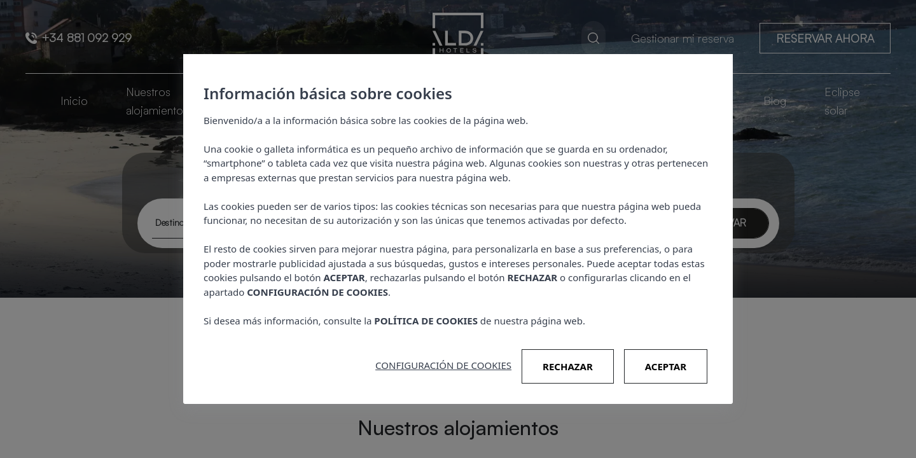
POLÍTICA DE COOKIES (426, 320)
